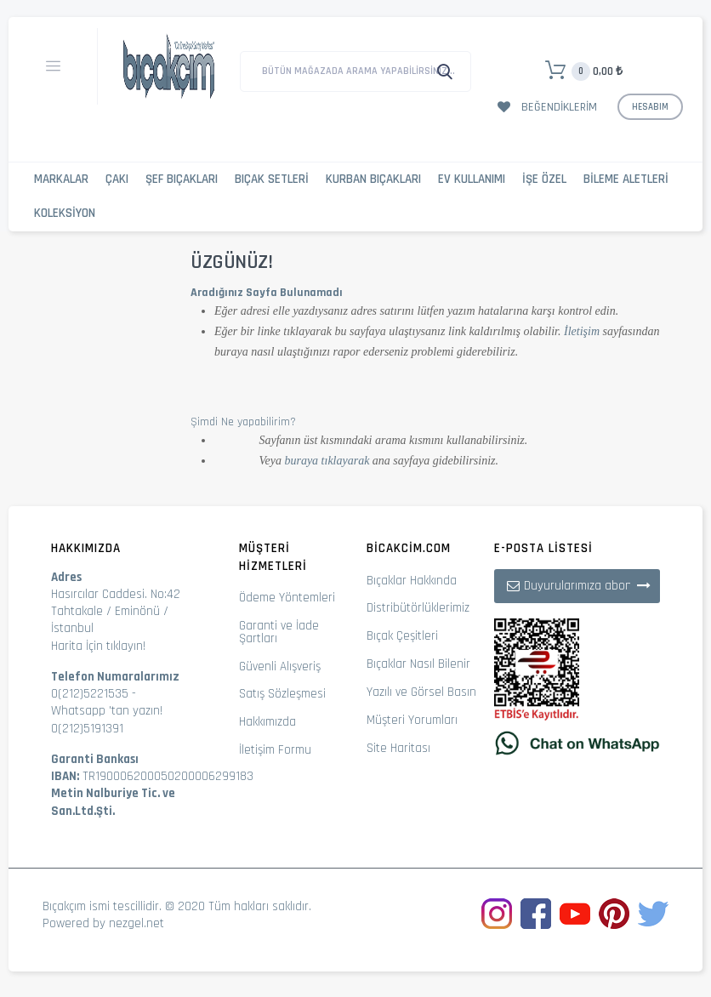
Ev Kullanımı (471, 179)
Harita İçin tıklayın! (98, 646)
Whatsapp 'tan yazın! (106, 711)
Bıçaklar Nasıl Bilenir (418, 664)
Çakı (116, 179)
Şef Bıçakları (181, 179)
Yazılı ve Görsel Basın (421, 692)
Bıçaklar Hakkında (412, 580)
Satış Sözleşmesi (282, 693)
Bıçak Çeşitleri (402, 636)
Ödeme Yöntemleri (287, 597)
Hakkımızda (267, 721)
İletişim (582, 331)
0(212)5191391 (87, 729)
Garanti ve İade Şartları (279, 632)
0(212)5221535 (89, 694)
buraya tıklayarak (326, 460)
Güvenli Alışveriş (280, 666)
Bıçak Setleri (272, 179)
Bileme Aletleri (625, 179)
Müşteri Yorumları (412, 720)
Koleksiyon (64, 213)
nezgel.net (136, 923)
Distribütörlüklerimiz (418, 607)
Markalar (61, 179)
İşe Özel (544, 179)
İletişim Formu (275, 749)
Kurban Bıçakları (373, 179)
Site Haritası (398, 748)
